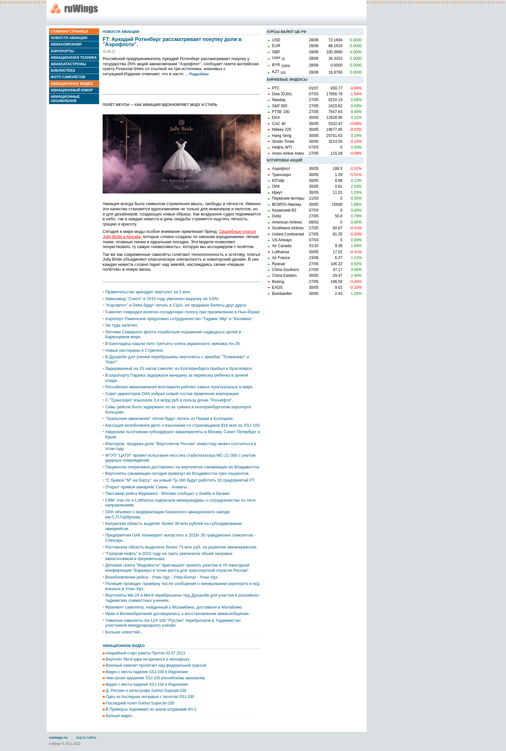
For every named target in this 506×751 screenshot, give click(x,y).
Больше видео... (120, 716)
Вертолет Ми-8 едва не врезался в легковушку (147, 659)
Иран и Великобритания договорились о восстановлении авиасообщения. (177, 613)
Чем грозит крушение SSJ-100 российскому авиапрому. (156, 678)
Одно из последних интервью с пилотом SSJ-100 (150, 696)
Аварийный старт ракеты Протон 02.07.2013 (145, 653)
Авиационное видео (72, 84)
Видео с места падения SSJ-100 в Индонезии (147, 672)
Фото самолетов (68, 77)
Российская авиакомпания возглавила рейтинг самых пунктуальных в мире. (179, 386)
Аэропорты (62, 51)
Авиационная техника (74, 57)
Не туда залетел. (121, 325)
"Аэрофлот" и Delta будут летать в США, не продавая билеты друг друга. (176, 305)
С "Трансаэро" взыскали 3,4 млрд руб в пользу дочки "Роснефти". (169, 400)
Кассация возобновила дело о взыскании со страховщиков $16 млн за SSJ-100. (183, 425)
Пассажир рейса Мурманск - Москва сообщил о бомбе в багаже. (168, 493)
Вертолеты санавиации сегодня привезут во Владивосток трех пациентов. (177, 473)
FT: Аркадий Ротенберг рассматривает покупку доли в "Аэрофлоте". (172, 42)
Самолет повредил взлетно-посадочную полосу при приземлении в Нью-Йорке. (183, 311)
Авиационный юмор (72, 90)
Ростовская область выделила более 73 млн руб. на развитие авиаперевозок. (181, 547)
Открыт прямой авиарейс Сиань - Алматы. (146, 487)
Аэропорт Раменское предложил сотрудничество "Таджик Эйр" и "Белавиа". (179, 318)
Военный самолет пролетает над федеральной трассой (156, 665)
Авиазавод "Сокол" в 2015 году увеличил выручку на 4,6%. (162, 298)
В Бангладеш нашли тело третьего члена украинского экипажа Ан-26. (173, 343)
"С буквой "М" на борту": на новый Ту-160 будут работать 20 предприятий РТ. (180, 480)
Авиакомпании (66, 44)
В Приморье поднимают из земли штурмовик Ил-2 (151, 709)
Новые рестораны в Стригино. (134, 350)
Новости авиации (69, 38)
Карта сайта (86, 737)
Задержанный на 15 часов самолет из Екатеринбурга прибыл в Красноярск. (179, 368)
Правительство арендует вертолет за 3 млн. (148, 291)
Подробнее (199, 74)
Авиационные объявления (65, 99)
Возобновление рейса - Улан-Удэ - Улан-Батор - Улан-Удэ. (161, 577)
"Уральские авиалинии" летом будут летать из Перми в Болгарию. (169, 418)
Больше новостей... (124, 632)
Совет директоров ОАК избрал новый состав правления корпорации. (172, 393)
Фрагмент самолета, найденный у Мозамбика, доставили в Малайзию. (174, 607)
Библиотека (63, 70)
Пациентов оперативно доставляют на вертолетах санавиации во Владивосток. (182, 466)
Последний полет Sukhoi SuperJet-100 (140, 703)
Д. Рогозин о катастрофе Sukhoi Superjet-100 (146, 690)
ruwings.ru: (58, 737)
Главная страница (69, 31)
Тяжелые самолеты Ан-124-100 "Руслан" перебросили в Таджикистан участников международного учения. (172, 623)
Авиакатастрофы (68, 64)
